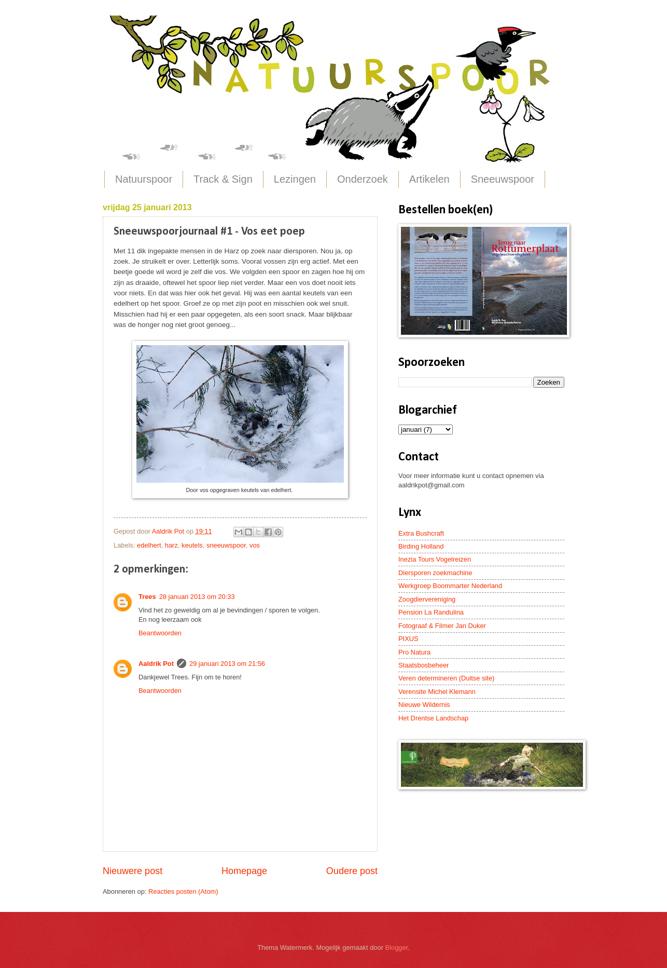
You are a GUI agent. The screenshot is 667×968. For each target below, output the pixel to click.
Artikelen (429, 179)
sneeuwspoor (226, 545)
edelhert (149, 545)
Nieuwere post (132, 871)
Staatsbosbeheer (423, 665)
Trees (147, 597)
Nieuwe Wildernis (424, 704)
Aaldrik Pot (156, 663)
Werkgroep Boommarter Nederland (450, 586)
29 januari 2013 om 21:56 (227, 663)
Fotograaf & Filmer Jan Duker (442, 626)
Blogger (396, 947)
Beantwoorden (160, 633)
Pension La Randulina (431, 612)
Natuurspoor (143, 179)
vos (254, 545)
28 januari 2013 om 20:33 (197, 597)
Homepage (244, 871)
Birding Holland (420, 546)
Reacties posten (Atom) (183, 891)
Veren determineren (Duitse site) (446, 678)
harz (171, 545)
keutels (192, 545)
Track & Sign (223, 179)
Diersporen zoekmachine (435, 573)
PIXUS (408, 639)
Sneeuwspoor (502, 179)
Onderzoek (362, 179)
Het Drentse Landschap (433, 718)
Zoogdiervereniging (426, 599)
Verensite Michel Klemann (437, 692)
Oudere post (352, 871)
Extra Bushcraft (421, 533)
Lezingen (295, 179)
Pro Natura (414, 652)
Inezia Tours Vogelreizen (434, 559)
